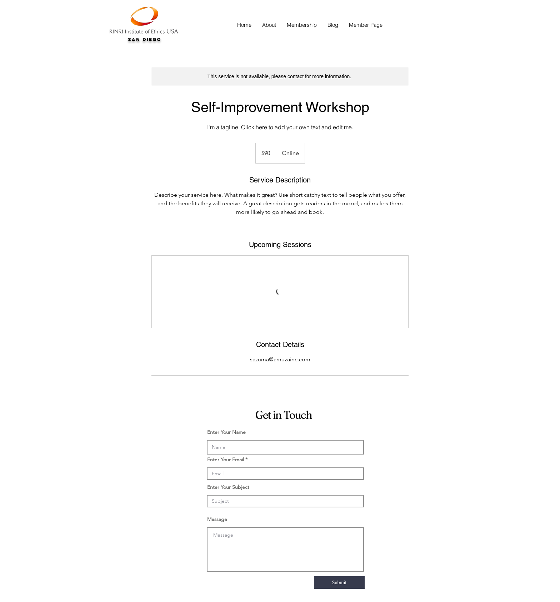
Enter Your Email (225, 459)
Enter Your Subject (228, 487)
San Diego (144, 39)
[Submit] (339, 582)
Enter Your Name (226, 432)
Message (217, 519)
